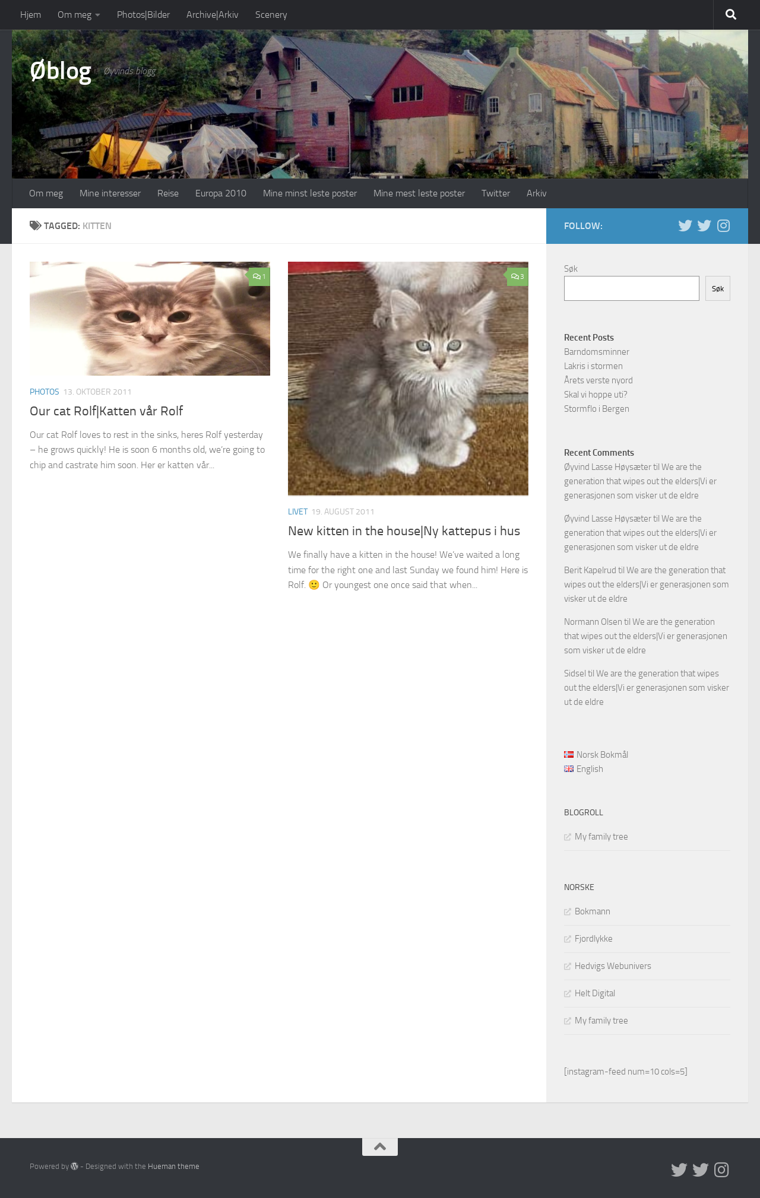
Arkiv (537, 193)
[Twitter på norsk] (704, 225)
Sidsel (575, 673)
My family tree (601, 836)
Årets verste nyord (598, 380)
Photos (44, 392)
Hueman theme (174, 1166)
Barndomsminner (596, 352)
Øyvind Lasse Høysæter (607, 467)
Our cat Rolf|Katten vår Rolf (106, 411)
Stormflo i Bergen (596, 408)
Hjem (30, 14)
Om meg (74, 14)
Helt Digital (595, 993)
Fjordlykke (594, 938)
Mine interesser (110, 193)
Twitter (496, 193)
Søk (571, 268)
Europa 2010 (220, 193)
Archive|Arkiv (212, 14)
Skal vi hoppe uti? (596, 394)
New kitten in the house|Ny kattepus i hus (404, 531)
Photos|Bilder (143, 14)
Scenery (271, 14)
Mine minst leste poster (310, 193)
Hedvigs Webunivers (613, 966)
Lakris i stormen (593, 366)
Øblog (60, 70)
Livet (298, 512)
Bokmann (592, 911)
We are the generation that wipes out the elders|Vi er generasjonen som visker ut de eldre (640, 481)
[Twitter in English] (685, 225)
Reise (168, 193)
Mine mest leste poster (419, 193)
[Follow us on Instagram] (723, 225)
